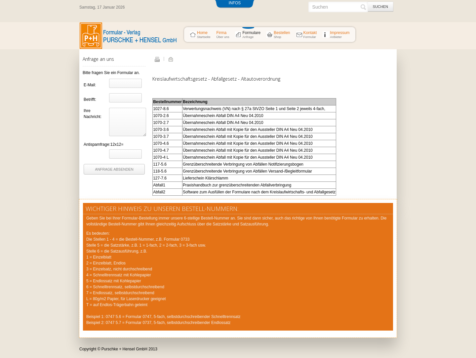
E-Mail (170, 59)
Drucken (157, 59)
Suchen (380, 7)
